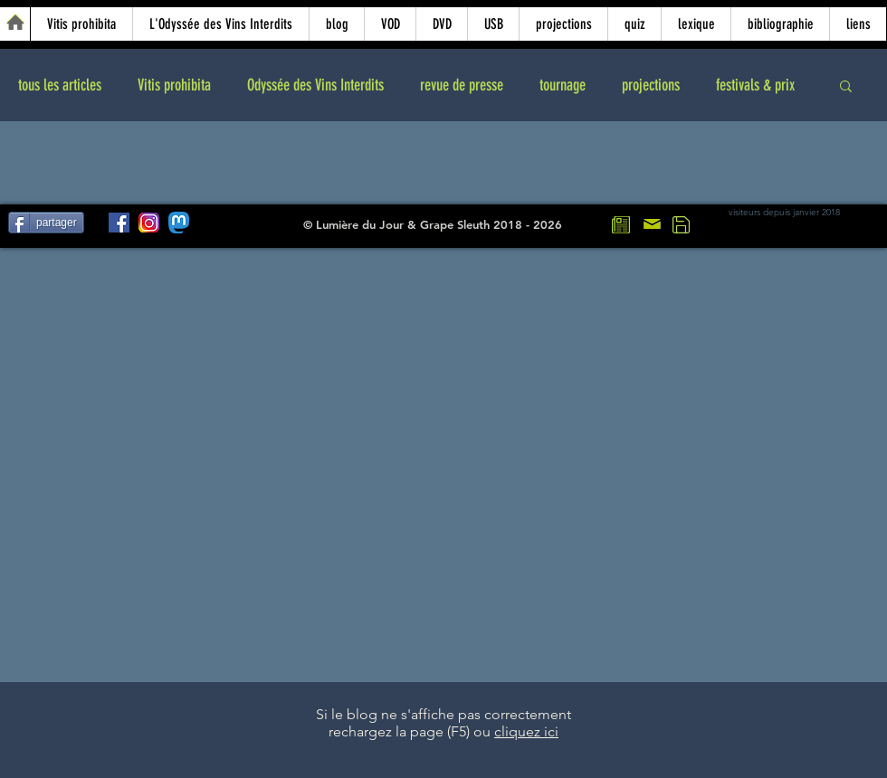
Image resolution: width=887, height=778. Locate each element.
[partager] (46, 222)
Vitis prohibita (174, 85)
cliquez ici (526, 731)
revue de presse (461, 85)
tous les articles (59, 85)
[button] (845, 87)
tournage (562, 85)
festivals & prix (755, 85)
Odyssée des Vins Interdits (315, 85)
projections (651, 85)
